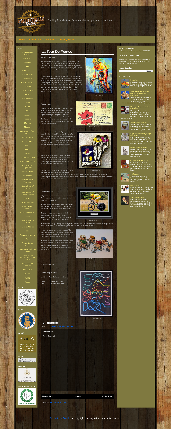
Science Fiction (27, 202)
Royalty (27, 198)
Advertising (27, 58)
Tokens (27, 231)
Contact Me (35, 39)
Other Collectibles (27, 157)
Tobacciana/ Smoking (28, 227)
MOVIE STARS (27, 141)
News (27, 153)
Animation (27, 62)
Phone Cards (27, 172)
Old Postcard (134, 174)
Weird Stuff (27, 270)
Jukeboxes (28, 119)
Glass (27, 107)
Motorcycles (27, 137)
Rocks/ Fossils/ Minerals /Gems (27, 193)
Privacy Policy (67, 39)
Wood (27, 282)
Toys (27, 239)
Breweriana (27, 78)
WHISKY (27, 274)
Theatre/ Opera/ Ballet (27, 222)
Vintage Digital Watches (138, 122)
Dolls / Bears (27, 99)
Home (22, 39)
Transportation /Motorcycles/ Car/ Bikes (59, 326)
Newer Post (47, 396)
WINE (27, 278)
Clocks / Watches (28, 91)
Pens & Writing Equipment (27, 167)
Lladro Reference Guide (138, 147)
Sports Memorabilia (27, 213)
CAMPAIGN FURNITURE (139, 160)
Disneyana (27, 95)
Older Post (107, 396)
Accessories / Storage (27, 53)
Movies (27, 145)
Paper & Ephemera (27, 161)
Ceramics (27, 86)
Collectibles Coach (59, 418)
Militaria (27, 127)
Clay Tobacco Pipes (137, 197)
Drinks (27, 103)
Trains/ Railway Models (27, 244)
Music (27, 149)
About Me (50, 39)
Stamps (27, 217)
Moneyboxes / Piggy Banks (27, 132)
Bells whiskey (135, 185)
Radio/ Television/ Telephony (27, 181)
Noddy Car (134, 80)
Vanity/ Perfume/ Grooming (27, 265)
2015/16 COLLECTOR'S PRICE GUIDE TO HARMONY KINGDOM (141, 93)
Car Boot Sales (27, 82)
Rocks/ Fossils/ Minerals (27, 187)
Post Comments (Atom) (58, 402)
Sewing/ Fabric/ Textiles (28, 207)
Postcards (27, 176)
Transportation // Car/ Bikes (27, 250)
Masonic (27, 123)
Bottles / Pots (27, 74)
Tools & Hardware (27, 235)
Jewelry (27, 115)
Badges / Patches (27, 70)
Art (27, 66)
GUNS (27, 111)
